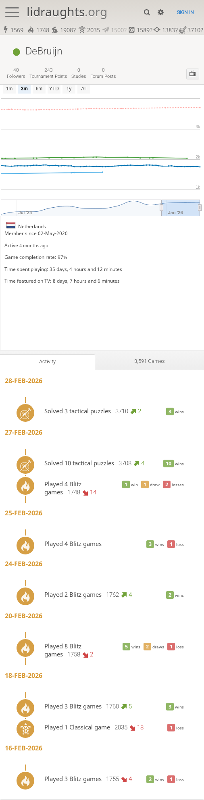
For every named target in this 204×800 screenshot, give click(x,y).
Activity (47, 362)
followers (16, 74)
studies (78, 74)
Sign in (185, 12)
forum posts (103, 74)
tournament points (48, 74)
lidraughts (67, 11)
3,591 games (149, 361)
